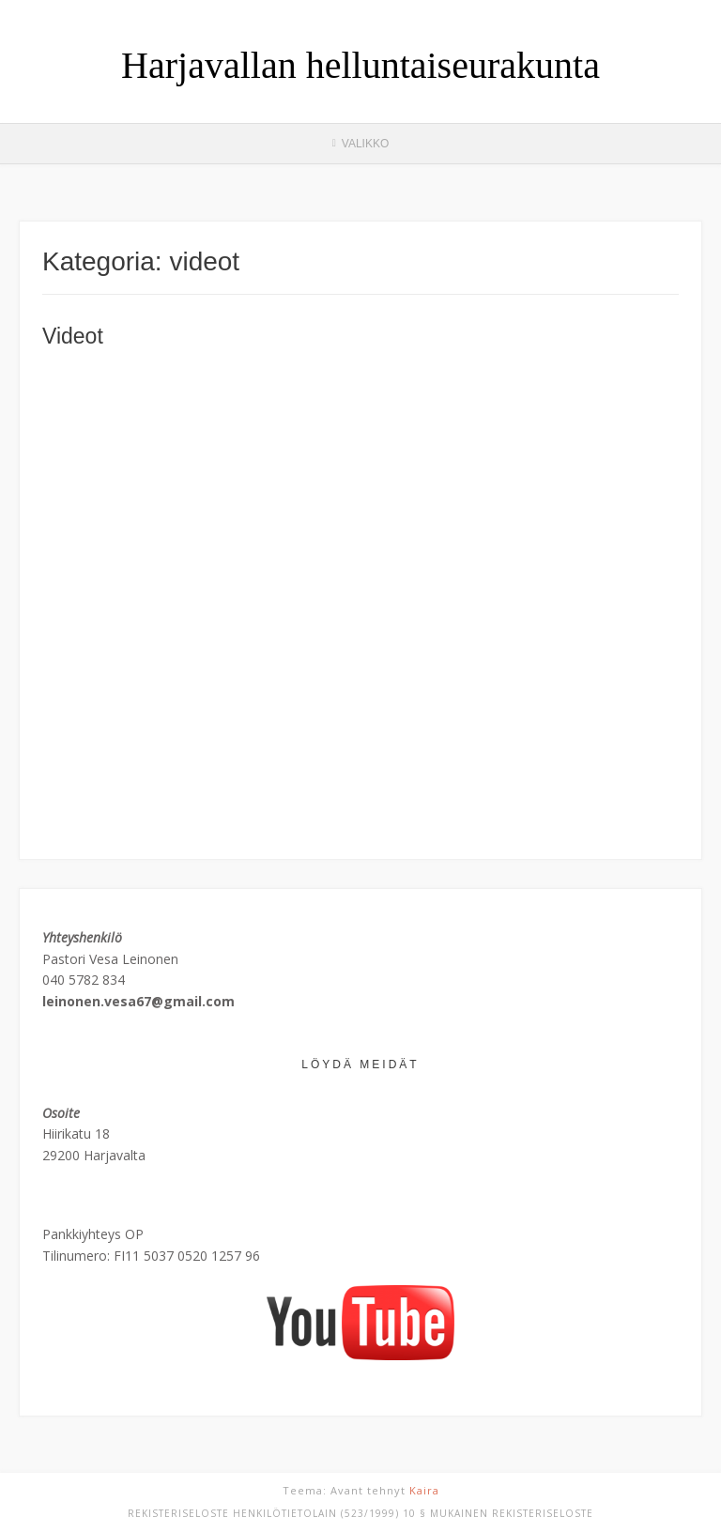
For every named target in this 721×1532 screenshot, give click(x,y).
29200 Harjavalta (94, 1155)
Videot (72, 336)
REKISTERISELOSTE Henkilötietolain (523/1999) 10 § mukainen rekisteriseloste (360, 1513)
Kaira (424, 1490)
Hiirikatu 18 (76, 1133)
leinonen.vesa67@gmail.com (138, 1001)
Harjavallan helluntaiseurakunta (360, 65)
